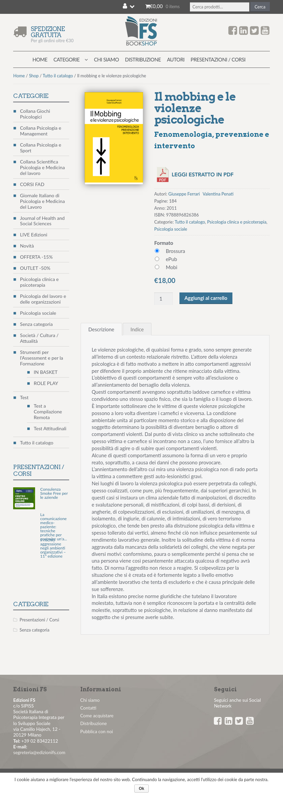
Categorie (66, 59)
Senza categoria (36, 324)
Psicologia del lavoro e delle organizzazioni (43, 299)
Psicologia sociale (170, 229)
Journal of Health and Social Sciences (42, 221)
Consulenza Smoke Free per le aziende (54, 493)
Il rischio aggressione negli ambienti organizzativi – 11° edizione (53, 548)
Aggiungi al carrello (206, 298)
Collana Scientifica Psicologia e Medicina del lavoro (42, 167)
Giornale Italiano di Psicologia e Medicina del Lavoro (42, 201)
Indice (137, 329)
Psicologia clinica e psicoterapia (236, 222)
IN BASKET (45, 372)
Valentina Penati (218, 194)
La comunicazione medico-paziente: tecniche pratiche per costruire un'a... (53, 527)
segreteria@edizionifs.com (39, 752)
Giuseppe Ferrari (184, 194)
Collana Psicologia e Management (40, 130)
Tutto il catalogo (58, 75)
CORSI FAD (32, 184)
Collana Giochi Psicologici (35, 114)
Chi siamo (106, 59)
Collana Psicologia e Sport (40, 147)
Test (24, 397)
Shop (34, 75)
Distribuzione (143, 59)
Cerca (260, 6)
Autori (176, 59)
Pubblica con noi (96, 731)
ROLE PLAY (46, 383)
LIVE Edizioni (33, 234)
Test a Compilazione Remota (48, 411)
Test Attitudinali (50, 428)
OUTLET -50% (35, 268)
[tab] (101, 329)
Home (39, 59)
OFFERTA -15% (36, 257)
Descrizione (101, 329)
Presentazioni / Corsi (218, 59)
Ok (141, 788)
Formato (163, 243)
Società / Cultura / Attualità (39, 338)
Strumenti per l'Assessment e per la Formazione (41, 357)
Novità (27, 246)
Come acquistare (97, 715)
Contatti (88, 708)
